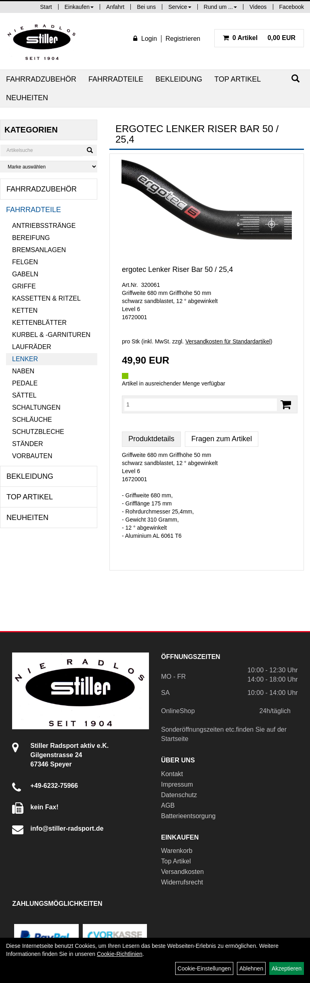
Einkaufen (79, 7)
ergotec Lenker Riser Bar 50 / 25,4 (177, 269)
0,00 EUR (259, 37)
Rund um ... (220, 7)
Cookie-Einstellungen (204, 968)
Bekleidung (178, 79)
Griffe (24, 286)
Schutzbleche (38, 431)
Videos (258, 7)
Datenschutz (179, 794)
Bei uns (146, 7)
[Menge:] (200, 404)
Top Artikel (237, 79)
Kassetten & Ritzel (46, 298)
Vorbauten (32, 456)
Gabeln (25, 274)
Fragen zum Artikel (221, 439)
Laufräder (31, 346)
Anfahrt (115, 7)
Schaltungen (36, 407)
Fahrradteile (115, 79)
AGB (168, 805)
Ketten (25, 310)
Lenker (25, 359)
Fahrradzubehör (41, 79)
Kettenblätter (39, 322)
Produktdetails (151, 439)
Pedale (25, 383)
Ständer (27, 443)
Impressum (177, 784)
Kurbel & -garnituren (51, 334)
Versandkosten (182, 871)
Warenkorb (177, 850)
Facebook (291, 7)
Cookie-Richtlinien (119, 954)
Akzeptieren (287, 968)
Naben (23, 371)
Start (46, 7)
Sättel (24, 395)
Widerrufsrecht (182, 882)
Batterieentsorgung (188, 816)
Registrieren (182, 38)
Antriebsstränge (43, 225)
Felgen (25, 262)
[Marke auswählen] (48, 167)
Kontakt (172, 773)
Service (179, 7)
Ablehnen (251, 968)
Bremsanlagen (39, 249)
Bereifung (31, 237)
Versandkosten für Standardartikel (227, 341)
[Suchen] (295, 78)
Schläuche (32, 419)
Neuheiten (27, 98)
